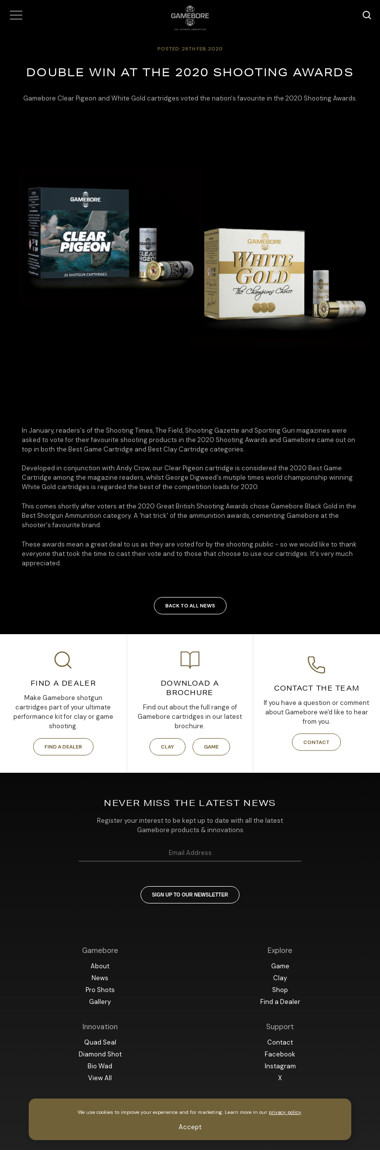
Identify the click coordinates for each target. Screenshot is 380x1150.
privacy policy (285, 1112)
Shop (280, 990)
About (100, 966)
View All (100, 1078)
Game (211, 747)
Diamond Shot (100, 1054)
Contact (316, 742)
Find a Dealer (63, 747)
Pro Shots (100, 990)
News (100, 978)
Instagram (280, 1066)
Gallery (100, 1002)
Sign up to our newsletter (190, 895)
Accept (190, 1127)
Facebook (280, 1054)
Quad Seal (100, 1042)
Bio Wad (100, 1066)
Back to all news (190, 605)
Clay (167, 747)
